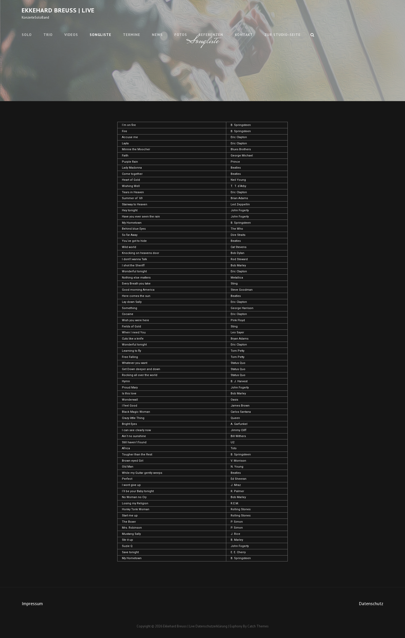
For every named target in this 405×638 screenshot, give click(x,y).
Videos (71, 34)
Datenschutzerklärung (211, 626)
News (157, 34)
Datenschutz (371, 603)
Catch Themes (258, 626)
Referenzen (211, 34)
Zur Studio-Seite (282, 34)
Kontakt (244, 34)
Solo (27, 34)
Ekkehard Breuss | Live (58, 10)
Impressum (32, 603)
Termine (131, 34)
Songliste (100, 34)
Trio (48, 34)
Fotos (180, 34)
